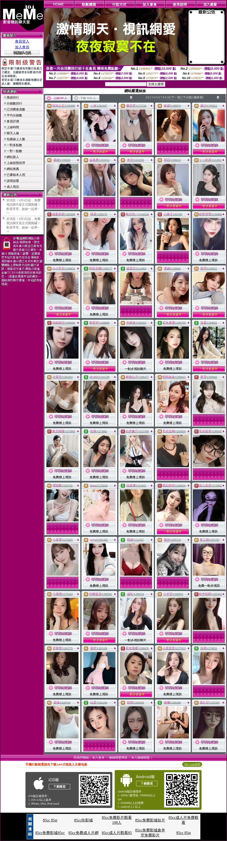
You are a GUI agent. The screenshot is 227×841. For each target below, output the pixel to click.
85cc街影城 (83, 820)
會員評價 (13, 121)
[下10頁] (187, 97)
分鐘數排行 (14, 103)
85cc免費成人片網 (84, 833)
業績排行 (13, 97)
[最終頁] (198, 97)
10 (168, 97)
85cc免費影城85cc (50, 833)
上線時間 (13, 127)
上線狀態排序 (16, 163)
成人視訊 (13, 186)
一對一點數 (14, 151)
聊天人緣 (13, 133)
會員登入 (22, 41)
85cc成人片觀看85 (117, 833)
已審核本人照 (16, 175)
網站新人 (13, 157)
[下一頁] (176, 97)
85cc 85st (50, 820)
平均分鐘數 (14, 115)
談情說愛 (13, 181)
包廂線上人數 (16, 139)
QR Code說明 (192, 764)
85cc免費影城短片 (150, 820)
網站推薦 (13, 169)
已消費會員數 (16, 109)
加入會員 (22, 47)
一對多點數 (14, 145)
